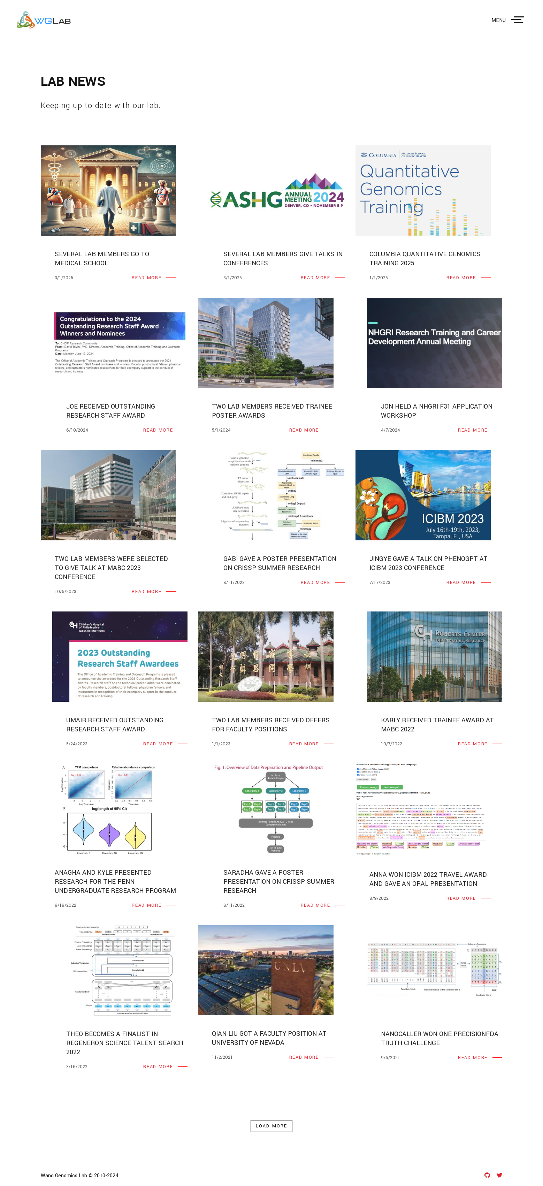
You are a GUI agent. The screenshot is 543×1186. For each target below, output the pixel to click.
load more (271, 1126)
